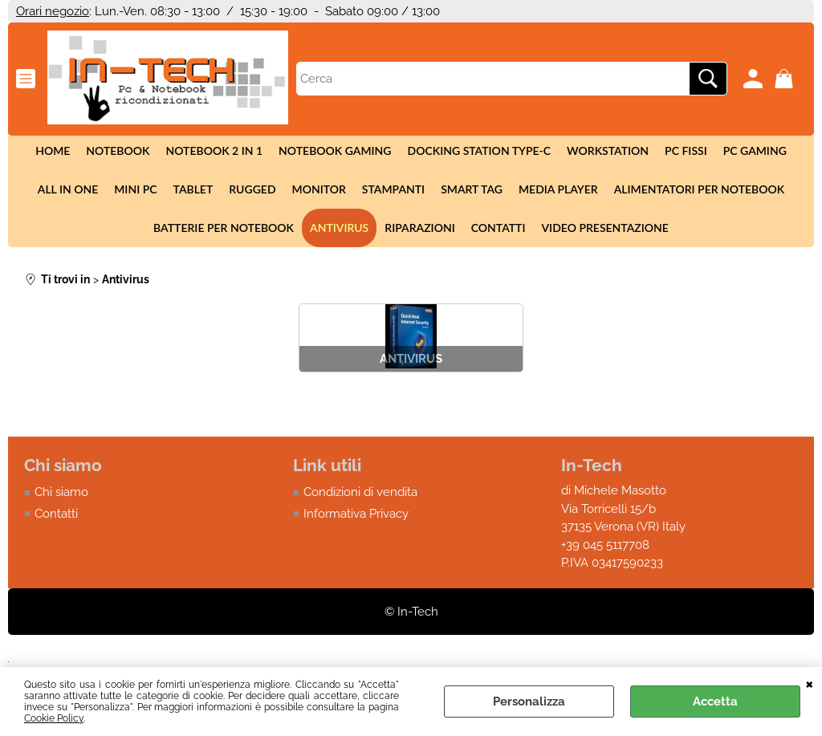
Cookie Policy (53, 718)
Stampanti (393, 189)
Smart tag (472, 189)
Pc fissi (686, 150)
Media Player (558, 189)
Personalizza (529, 701)
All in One (68, 189)
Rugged (252, 189)
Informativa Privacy (356, 513)
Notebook (117, 150)
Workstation (608, 150)
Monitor (319, 189)
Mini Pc (135, 189)
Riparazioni (419, 227)
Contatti (498, 227)
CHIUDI (809, 683)
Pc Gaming (755, 150)
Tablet (193, 189)
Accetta (715, 701)
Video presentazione (605, 227)
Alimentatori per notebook (699, 189)
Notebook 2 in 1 (213, 150)
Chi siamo (61, 492)
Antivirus (339, 227)
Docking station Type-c (479, 150)
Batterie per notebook (223, 227)
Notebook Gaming (335, 150)
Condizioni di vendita (360, 492)
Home (52, 150)
